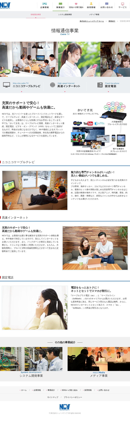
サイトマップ (52, 397)
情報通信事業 (36, 14)
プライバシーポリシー (73, 397)
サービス (122, 5)
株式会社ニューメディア (6, 5)
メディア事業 (94, 14)
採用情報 (91, 5)
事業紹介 (60, 5)
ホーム (24, 390)
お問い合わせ (107, 5)
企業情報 (45, 5)
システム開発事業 (65, 14)
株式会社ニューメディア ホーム (92, 21)
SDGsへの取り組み (76, 5)
